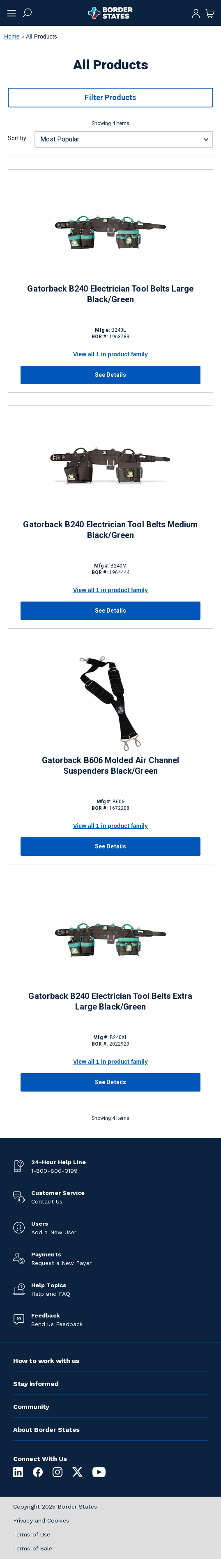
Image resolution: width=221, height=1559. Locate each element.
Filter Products (110, 97)
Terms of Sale (32, 1548)
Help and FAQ (50, 1293)
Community (31, 1407)
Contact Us (46, 1201)
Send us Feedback (57, 1324)
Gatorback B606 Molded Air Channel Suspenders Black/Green (110, 765)
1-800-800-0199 (54, 1170)
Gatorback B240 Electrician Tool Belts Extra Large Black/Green (110, 1001)
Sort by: (18, 138)
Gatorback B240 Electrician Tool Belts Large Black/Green (110, 294)
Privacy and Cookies (41, 1520)
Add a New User (53, 1232)
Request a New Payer (61, 1263)
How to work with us (46, 1361)
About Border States (46, 1430)
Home (12, 36)
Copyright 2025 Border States (55, 1506)
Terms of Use (31, 1534)
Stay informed (36, 1384)
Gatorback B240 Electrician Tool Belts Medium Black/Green (110, 530)
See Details (110, 375)
